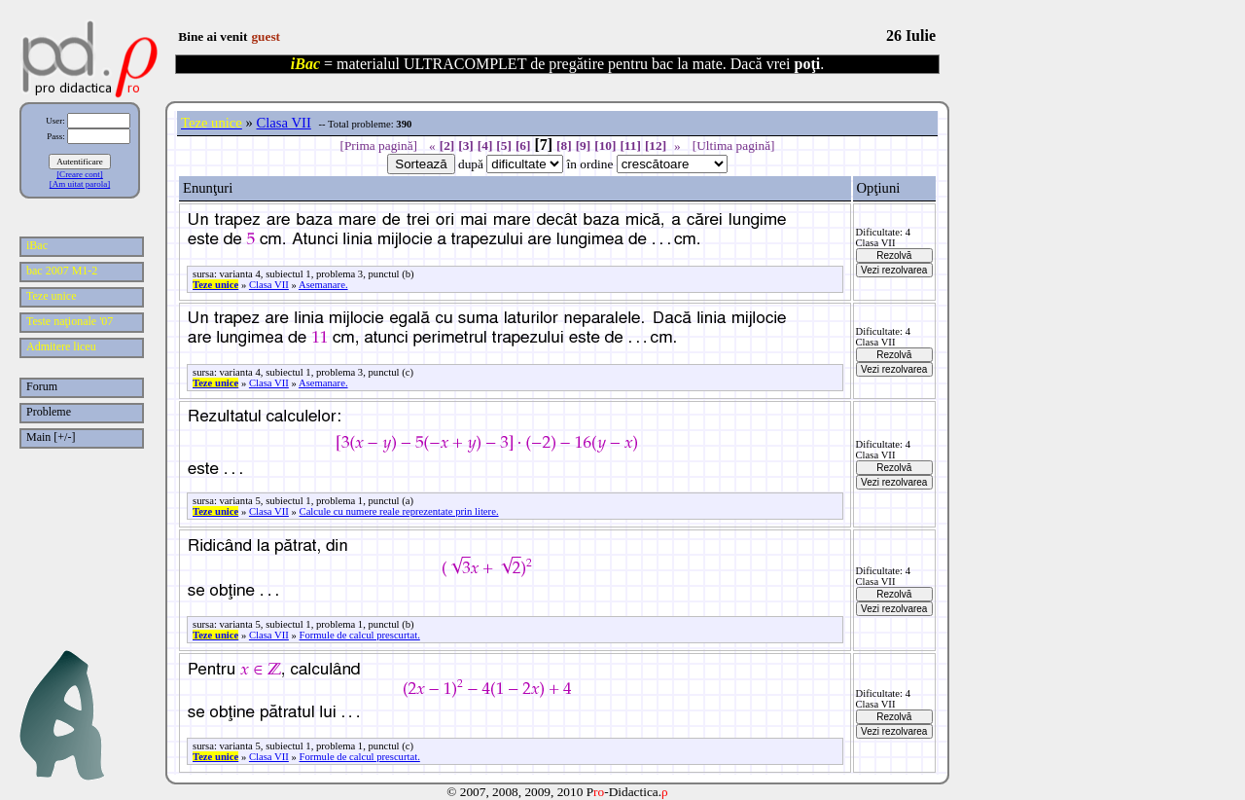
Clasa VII (284, 122)
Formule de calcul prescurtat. (360, 635)
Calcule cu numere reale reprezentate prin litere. (399, 511)
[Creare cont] (79, 174)
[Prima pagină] (378, 145)
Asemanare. (323, 284)
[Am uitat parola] (80, 184)
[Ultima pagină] (734, 145)
